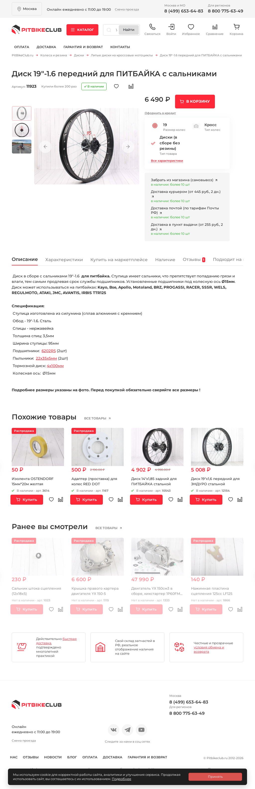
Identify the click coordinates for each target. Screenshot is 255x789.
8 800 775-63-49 (225, 10)
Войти (171, 30)
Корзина (236, 30)
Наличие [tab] (165, 257)
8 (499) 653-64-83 (183, 10)
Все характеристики (167, 158)
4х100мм (55, 363)
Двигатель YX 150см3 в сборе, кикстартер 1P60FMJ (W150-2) (156, 591)
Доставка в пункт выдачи (187, 224)
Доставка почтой (185, 208)
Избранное (191, 30)
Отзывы (36, 755)
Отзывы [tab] (194, 257)
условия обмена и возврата (209, 647)
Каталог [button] (82, 30)
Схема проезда (127, 9)
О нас (17, 755)
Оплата (21, 47)
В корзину (198, 99)
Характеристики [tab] (64, 257)
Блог (77, 755)
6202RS (49, 348)
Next (128, 145)
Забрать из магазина (182, 178)
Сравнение (215, 30)
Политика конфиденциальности (90, 764)
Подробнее (121, 779)
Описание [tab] (25, 257)
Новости (58, 755)
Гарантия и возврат (83, 47)
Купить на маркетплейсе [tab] (119, 257)
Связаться (152, 30)
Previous (45, 145)
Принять (215, 777)
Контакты (120, 47)
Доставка (46, 47)
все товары (95, 416)
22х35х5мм (46, 356)
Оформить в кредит (160, 111)
